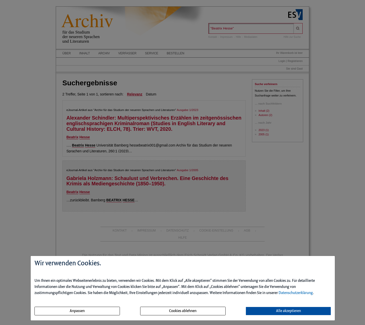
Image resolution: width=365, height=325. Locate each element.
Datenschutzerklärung (296, 293)
